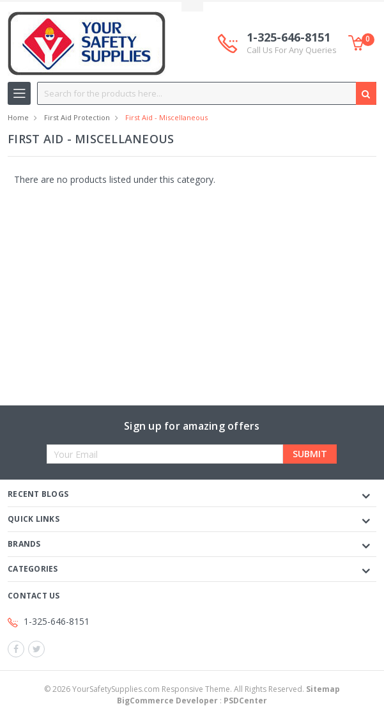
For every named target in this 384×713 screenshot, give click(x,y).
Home (18, 117)
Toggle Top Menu (192, 7)
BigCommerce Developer (167, 700)
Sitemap (323, 689)
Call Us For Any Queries (292, 50)
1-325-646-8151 (292, 43)
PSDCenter (245, 700)
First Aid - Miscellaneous (166, 117)
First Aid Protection (77, 117)
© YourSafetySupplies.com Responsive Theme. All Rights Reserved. (192, 689)
